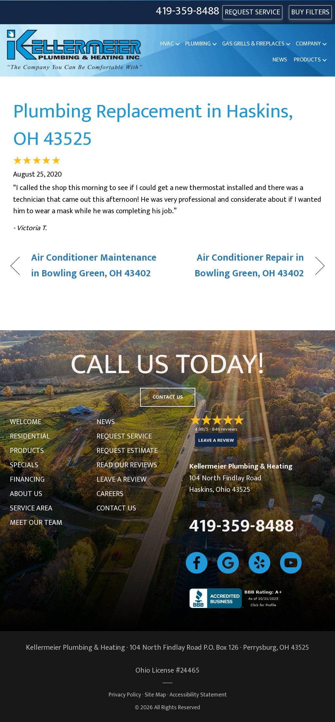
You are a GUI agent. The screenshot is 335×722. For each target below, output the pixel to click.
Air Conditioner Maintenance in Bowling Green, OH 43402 (93, 265)
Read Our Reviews (127, 465)
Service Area (31, 508)
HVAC (167, 44)
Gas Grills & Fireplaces (253, 44)
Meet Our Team (36, 523)
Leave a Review (122, 479)
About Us (26, 494)
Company (308, 44)
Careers (110, 494)
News (280, 60)
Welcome (25, 422)
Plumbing (198, 44)
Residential (30, 436)
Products (307, 60)
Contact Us (116, 508)
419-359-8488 (187, 11)
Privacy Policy (125, 694)
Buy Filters (310, 12)
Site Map (155, 694)
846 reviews (225, 429)
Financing (27, 479)
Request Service (124, 436)
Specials (24, 465)
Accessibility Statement (198, 694)
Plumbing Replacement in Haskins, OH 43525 (152, 125)
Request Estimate (127, 451)
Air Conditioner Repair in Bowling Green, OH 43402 (240, 265)
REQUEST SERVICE (252, 12)
